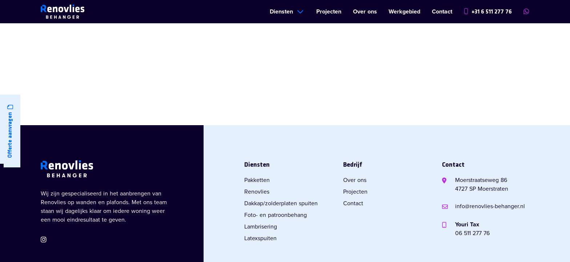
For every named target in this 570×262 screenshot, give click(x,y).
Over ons (365, 11)
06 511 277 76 (472, 233)
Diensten (281, 11)
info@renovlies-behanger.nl (490, 206)
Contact (442, 11)
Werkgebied (404, 11)
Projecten (328, 11)
